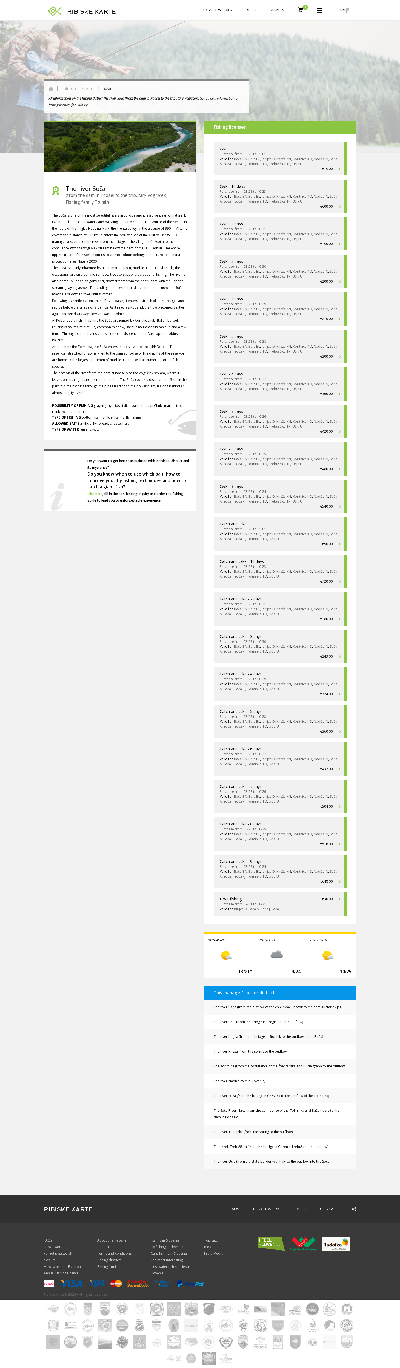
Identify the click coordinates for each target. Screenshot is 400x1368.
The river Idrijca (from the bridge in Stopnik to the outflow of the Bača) (268, 1036)
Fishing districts (109, 1260)
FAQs (234, 1208)
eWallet (49, 1260)
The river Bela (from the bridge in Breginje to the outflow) (258, 1021)
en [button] (344, 10)
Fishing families (109, 1266)
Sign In (277, 10)
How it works (217, 10)
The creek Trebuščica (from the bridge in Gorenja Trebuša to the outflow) (271, 1146)
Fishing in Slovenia (165, 1240)
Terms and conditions (114, 1253)
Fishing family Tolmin (78, 88)
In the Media (213, 1253)
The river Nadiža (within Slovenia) (239, 1081)
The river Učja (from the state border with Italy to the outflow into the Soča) (272, 1161)
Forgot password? (58, 1253)
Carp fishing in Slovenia (169, 1253)
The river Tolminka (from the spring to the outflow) (253, 1132)
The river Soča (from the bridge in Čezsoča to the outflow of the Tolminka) (271, 1095)
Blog (250, 10)
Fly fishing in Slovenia (167, 1247)
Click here (95, 493)
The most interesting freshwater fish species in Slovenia (170, 1266)
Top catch (211, 1240)
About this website (111, 1240)
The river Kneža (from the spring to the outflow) (250, 1051)
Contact (329, 1208)
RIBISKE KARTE (91, 11)
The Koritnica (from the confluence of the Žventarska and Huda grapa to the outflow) (279, 1066)
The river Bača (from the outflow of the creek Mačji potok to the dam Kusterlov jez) (278, 1007)
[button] (319, 9)
